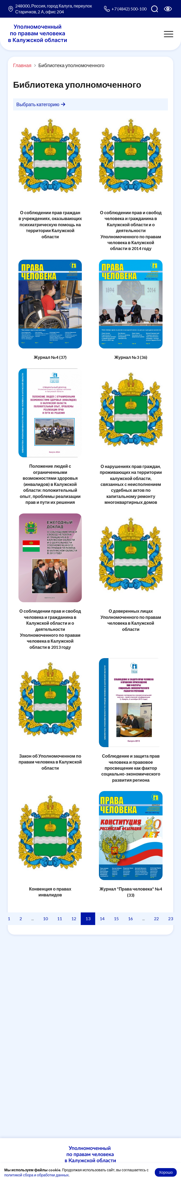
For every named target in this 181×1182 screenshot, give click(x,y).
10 (45, 918)
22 (156, 918)
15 (116, 918)
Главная (22, 65)
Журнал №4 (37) (50, 357)
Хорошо (166, 1172)
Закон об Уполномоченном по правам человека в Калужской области (50, 761)
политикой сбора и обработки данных (36, 1175)
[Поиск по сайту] (154, 8)
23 (170, 918)
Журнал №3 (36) (130, 357)
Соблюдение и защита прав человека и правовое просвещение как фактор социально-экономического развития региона (130, 767)
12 (73, 918)
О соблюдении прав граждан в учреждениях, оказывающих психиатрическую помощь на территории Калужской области (50, 224)
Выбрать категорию (40, 104)
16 (130, 918)
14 (102, 918)
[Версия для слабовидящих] (168, 8)
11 (59, 918)
